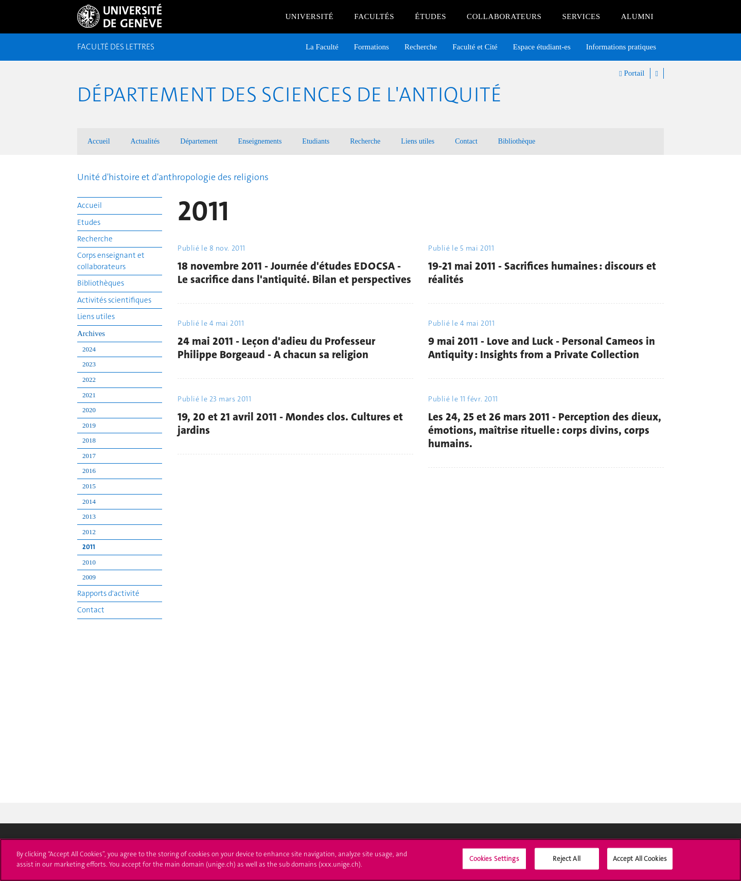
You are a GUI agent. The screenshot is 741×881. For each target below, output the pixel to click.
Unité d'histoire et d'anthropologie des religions (173, 177)
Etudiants (315, 141)
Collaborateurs (504, 16)
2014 (89, 501)
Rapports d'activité (108, 593)
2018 (89, 440)
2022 (89, 379)
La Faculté (322, 47)
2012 (89, 532)
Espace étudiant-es (542, 47)
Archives (91, 333)
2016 (89, 470)
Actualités (145, 141)
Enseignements (260, 141)
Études (430, 16)
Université (309, 16)
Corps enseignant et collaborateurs (111, 260)
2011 (88, 546)
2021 (89, 395)
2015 (89, 486)
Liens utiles (417, 141)
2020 (89, 410)
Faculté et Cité (474, 47)
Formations (371, 47)
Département (198, 141)
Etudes (88, 222)
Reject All (566, 864)
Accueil (98, 141)
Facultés (374, 16)
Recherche (420, 47)
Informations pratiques (621, 47)
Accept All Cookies (640, 864)
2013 (89, 516)
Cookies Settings (494, 864)
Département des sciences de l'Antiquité (289, 94)
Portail (631, 73)
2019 (89, 425)
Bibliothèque (516, 141)
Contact (466, 141)
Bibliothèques (100, 283)
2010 (89, 562)
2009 (89, 577)
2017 (89, 456)
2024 (89, 349)
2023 (89, 364)
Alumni (637, 16)
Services (581, 16)
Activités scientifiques (114, 300)
